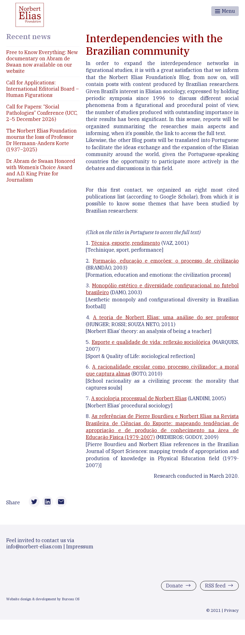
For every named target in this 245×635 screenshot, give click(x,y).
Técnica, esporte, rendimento (125, 243)
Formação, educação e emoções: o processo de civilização (166, 261)
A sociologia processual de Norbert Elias (139, 398)
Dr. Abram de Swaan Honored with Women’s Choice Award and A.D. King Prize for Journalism (40, 170)
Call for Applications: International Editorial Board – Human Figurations (42, 88)
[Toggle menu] (225, 11)
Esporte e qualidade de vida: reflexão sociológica (151, 342)
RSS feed (215, 587)
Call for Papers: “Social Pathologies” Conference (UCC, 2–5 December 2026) (41, 112)
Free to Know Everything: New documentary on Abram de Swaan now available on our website (42, 61)
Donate (174, 587)
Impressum (79, 548)
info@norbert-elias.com (34, 548)
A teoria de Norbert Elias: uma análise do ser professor (166, 317)
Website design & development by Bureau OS (43, 600)
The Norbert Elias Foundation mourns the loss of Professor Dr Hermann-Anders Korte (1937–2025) (41, 140)
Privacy (231, 612)
